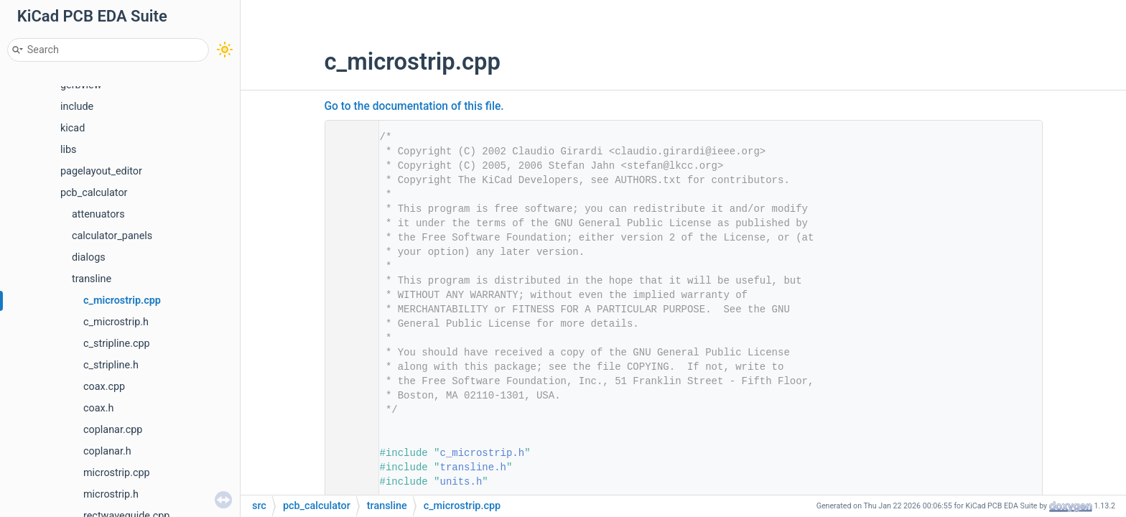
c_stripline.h (111, 365)
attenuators (98, 214)
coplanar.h (107, 451)
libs (68, 150)
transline (91, 279)
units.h (461, 482)
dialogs (89, 257)
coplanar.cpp (112, 430)
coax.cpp (104, 387)
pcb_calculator (94, 193)
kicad (72, 128)
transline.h (473, 467)
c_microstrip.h (116, 322)
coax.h (98, 408)
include (76, 107)
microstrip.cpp (116, 473)
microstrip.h (111, 494)
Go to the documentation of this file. (414, 106)
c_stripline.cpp (116, 343)
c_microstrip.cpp (122, 300)
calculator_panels (112, 236)
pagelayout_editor (101, 171)
